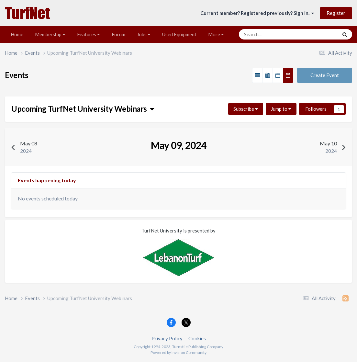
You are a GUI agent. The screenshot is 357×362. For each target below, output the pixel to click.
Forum (118, 34)
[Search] (270, 34)
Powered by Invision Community (178, 352)
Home (17, 34)
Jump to (281, 109)
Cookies (197, 338)
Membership (50, 34)
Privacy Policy (167, 338)
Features (88, 34)
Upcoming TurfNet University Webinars (82, 108)
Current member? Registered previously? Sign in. (257, 13)
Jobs (144, 34)
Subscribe (245, 109)
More (216, 34)
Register (336, 13)
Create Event (324, 75)
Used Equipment (179, 34)
